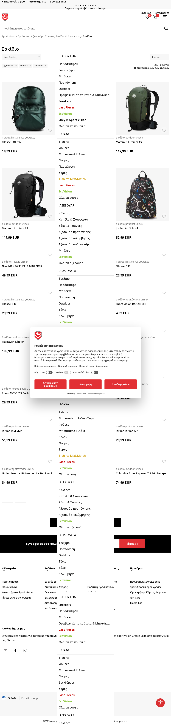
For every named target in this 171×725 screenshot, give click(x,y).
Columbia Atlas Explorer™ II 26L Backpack (142, 473)
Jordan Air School (127, 228)
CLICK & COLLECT (85, 5)
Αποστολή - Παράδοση (58, 603)
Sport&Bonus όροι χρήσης (145, 587)
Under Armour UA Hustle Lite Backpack (27, 473)
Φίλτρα (159, 57)
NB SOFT (87, 721)
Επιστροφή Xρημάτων (57, 597)
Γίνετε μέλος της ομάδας (16, 597)
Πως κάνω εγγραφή (55, 592)
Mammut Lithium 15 (129, 142)
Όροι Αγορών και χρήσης (102, 581)
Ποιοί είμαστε (10, 581)
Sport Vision (8, 36)
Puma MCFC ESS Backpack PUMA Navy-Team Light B (28, 393)
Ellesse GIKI (123, 266)
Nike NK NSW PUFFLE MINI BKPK (22, 266)
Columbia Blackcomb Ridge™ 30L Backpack (85, 228)
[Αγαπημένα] (147, 17)
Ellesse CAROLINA (70, 266)
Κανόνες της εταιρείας (100, 619)
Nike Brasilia (124, 388)
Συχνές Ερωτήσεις (55, 581)
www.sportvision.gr (59, 721)
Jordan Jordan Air (70, 431)
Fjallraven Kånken (13, 341)
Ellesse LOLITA (11, 142)
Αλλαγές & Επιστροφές (101, 608)
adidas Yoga (124, 341)
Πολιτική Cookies (97, 597)
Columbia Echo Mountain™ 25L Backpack (85, 473)
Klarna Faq (136, 603)
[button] (85, 28)
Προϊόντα (23, 36)
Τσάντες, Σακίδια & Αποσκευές (63, 36)
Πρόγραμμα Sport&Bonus (145, 581)
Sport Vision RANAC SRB (131, 304)
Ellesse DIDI (66, 304)
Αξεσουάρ (37, 36)
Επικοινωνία (9, 587)
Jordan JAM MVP (12, 431)
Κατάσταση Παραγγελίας (59, 608)
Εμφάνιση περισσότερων (85, 522)
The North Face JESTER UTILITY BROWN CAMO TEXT (85, 142)
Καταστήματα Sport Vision (17, 592)
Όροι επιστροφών (98, 613)
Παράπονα (93, 603)
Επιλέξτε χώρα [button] (30, 698)
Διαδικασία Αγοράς (56, 587)
